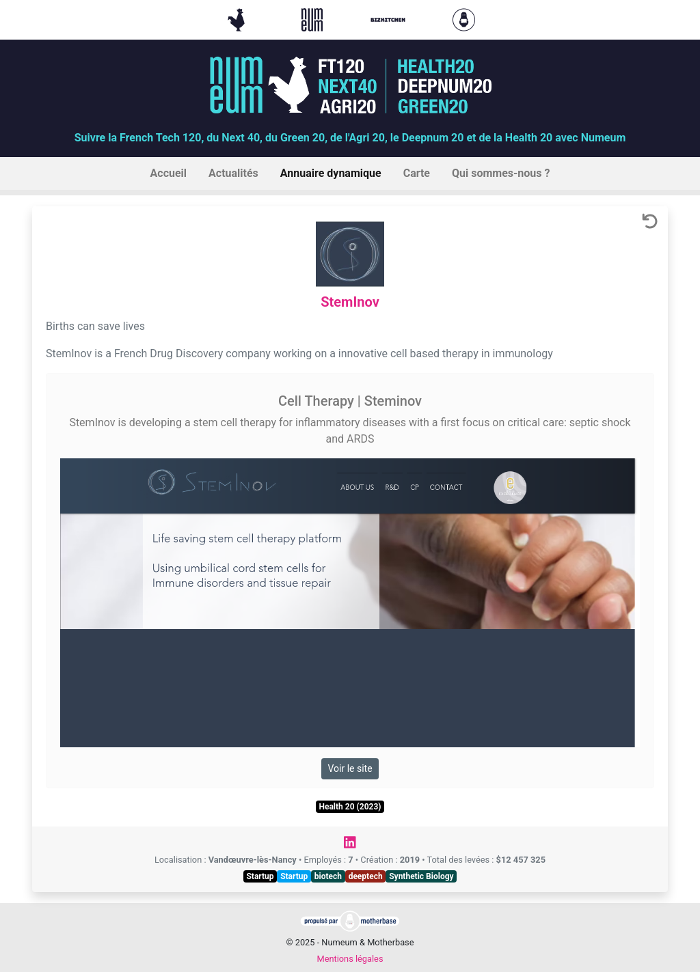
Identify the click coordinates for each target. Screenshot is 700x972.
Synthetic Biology (421, 876)
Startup (259, 876)
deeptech (366, 876)
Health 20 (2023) (350, 806)
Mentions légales (350, 959)
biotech (328, 876)
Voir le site (349, 768)
